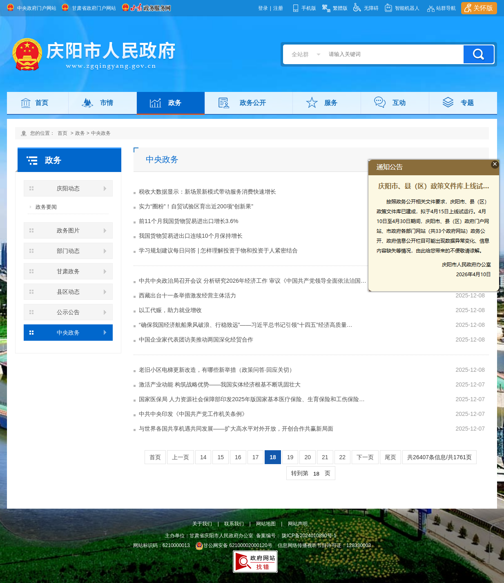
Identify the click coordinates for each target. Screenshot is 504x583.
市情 (106, 102)
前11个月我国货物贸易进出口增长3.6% (188, 221)
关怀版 (483, 7)
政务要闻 (46, 207)
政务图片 (68, 230)
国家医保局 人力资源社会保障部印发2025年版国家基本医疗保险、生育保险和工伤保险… (252, 399)
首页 (41, 102)
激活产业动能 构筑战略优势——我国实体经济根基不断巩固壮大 (220, 384)
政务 (174, 102)
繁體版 (340, 8)
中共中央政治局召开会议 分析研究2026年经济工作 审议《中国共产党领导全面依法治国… (252, 280)
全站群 (300, 54)
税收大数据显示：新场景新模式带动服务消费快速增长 (207, 191)
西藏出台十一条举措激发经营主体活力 (187, 295)
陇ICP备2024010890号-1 (309, 535)
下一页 (365, 457)
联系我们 (234, 524)
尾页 (390, 457)
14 (203, 457)
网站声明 (298, 524)
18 (273, 457)
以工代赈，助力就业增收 (170, 310)
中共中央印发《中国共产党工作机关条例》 (193, 414)
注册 (278, 8)
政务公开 (253, 102)
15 (220, 457)
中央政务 (101, 133)
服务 (330, 102)
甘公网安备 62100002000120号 (233, 545)
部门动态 (68, 251)
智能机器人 (407, 8)
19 (290, 457)
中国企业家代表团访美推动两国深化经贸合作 (196, 339)
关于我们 (202, 524)
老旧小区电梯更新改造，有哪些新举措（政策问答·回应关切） (217, 369)
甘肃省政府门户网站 (94, 8)
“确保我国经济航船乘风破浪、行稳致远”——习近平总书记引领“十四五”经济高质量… (245, 325)
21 (325, 457)
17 (255, 457)
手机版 (308, 8)
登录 (263, 8)
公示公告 (68, 312)
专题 (467, 102)
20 (307, 457)
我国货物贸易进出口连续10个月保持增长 (191, 235)
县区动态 (68, 291)
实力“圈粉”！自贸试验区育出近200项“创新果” (196, 206)
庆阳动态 (68, 188)
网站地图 (266, 524)
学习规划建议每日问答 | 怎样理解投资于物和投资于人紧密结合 (218, 250)
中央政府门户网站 (36, 8)
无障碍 (371, 8)
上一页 (180, 457)
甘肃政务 (68, 271)
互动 (399, 102)
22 (342, 457)
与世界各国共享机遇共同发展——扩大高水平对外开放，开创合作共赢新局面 (236, 428)
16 (238, 457)
